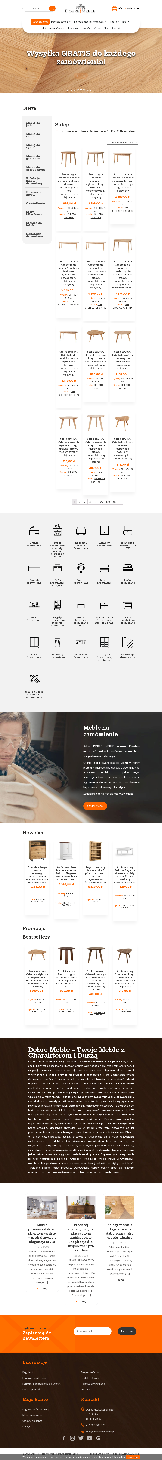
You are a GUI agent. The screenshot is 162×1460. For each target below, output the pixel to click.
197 (101, 501)
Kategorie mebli (33, 193)
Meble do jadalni (33, 124)
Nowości (86, 28)
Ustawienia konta (32, 1421)
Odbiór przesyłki (31, 1389)
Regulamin (28, 1372)
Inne (126, 21)
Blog (106, 28)
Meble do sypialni (33, 146)
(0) (120, 8)
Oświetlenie (35, 203)
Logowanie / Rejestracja (36, 1409)
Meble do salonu (33, 135)
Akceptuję (133, 1457)
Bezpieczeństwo (90, 1372)
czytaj (43, 1288)
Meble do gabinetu (33, 157)
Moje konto (132, 8)
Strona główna (40, 21)
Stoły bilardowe (34, 213)
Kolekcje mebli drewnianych (90, 21)
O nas (97, 28)
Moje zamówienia (32, 1415)
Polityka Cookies (90, 1378)
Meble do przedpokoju (35, 168)
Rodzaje (114, 21)
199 (114, 501)
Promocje (73, 28)
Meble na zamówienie (53, 28)
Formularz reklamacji (34, 1378)
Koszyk (26, 1426)
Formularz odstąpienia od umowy (41, 1383)
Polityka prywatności (93, 1383)
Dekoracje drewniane (34, 235)
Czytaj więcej (95, 806)
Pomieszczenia (61, 21)
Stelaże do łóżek (34, 224)
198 (108, 501)
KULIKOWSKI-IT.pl (131, 1453)
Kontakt (116, 28)
